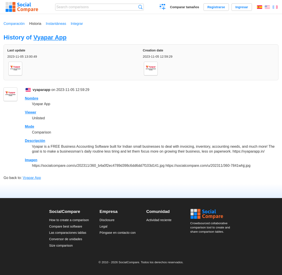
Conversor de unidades (65, 239)
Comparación (14, 24)
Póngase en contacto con (117, 232)
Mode (29, 126)
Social (211, 214)
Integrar (77, 24)
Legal (103, 226)
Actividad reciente (159, 220)
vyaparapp (41, 90)
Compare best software (65, 226)
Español (259, 7)
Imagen (31, 160)
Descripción (35, 141)
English (267, 7)
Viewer (30, 112)
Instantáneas (56, 24)
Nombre (31, 98)
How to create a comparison (69, 220)
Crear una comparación (163, 7)
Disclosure (106, 220)
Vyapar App (49, 37)
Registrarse (216, 7)
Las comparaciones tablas (67, 232)
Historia (35, 24)
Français (275, 7)
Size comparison (61, 245)
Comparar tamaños (184, 7)
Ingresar (241, 7)
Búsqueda (140, 7)
